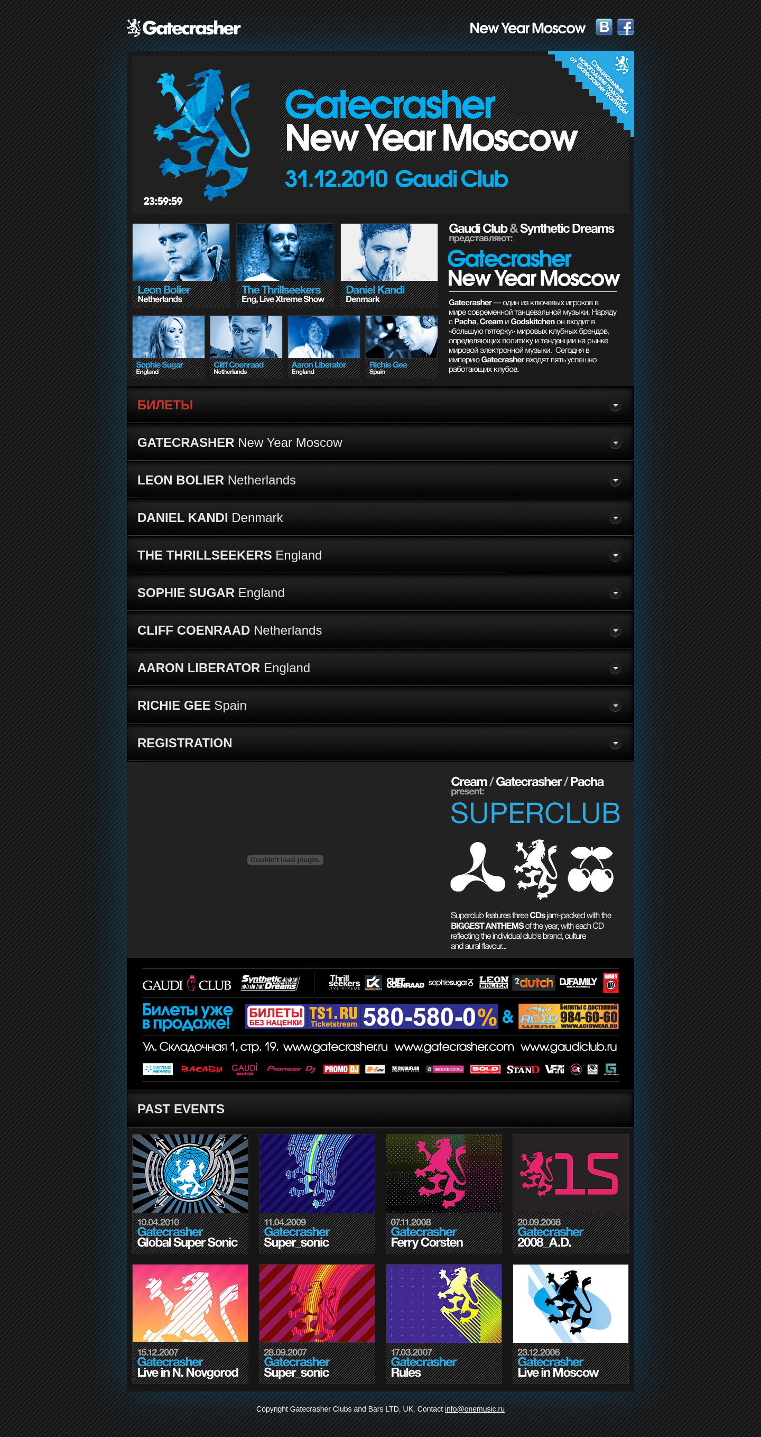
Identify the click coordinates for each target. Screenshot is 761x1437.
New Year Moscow (239, 442)
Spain (192, 705)
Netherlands (216, 480)
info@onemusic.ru (475, 1409)
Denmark (210, 517)
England (229, 555)
